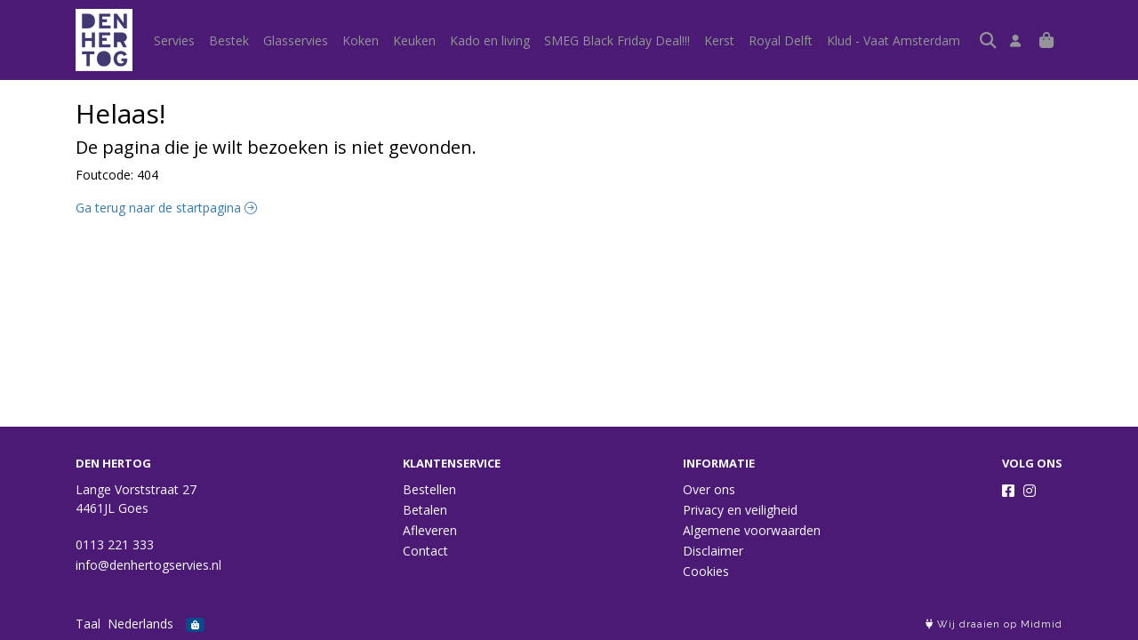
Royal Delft (781, 40)
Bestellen (429, 489)
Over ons (709, 489)
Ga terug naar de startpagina (166, 207)
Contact (425, 550)
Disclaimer (713, 550)
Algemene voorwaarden (752, 530)
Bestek (229, 40)
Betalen (425, 509)
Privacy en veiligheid (740, 509)
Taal (88, 623)
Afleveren (430, 530)
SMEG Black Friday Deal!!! (617, 40)
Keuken (414, 40)
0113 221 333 (115, 544)
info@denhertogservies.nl (148, 564)
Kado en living (490, 40)
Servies (174, 40)
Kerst (719, 40)
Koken (360, 40)
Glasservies (295, 40)
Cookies (706, 571)
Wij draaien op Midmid (994, 624)
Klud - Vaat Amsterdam (893, 40)
